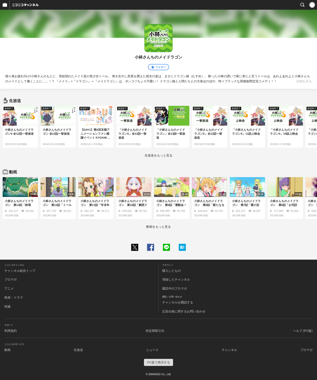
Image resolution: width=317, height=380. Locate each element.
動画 (7, 350)
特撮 (7, 306)
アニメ (9, 288)
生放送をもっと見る (158, 155)
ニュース (152, 350)
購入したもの (171, 270)
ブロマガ (10, 279)
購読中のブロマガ (174, 288)
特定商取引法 (155, 330)
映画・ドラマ (13, 297)
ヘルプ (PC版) (303, 330)
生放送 (78, 350)
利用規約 (10, 330)
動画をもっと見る (158, 226)
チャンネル (229, 350)
